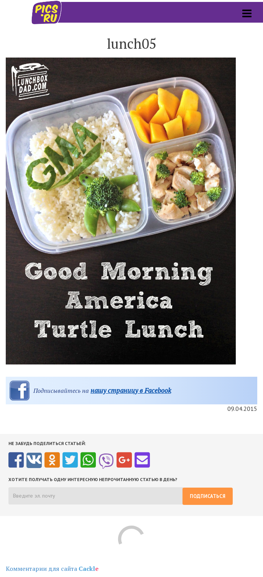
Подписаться (207, 496)
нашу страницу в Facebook (130, 390)
